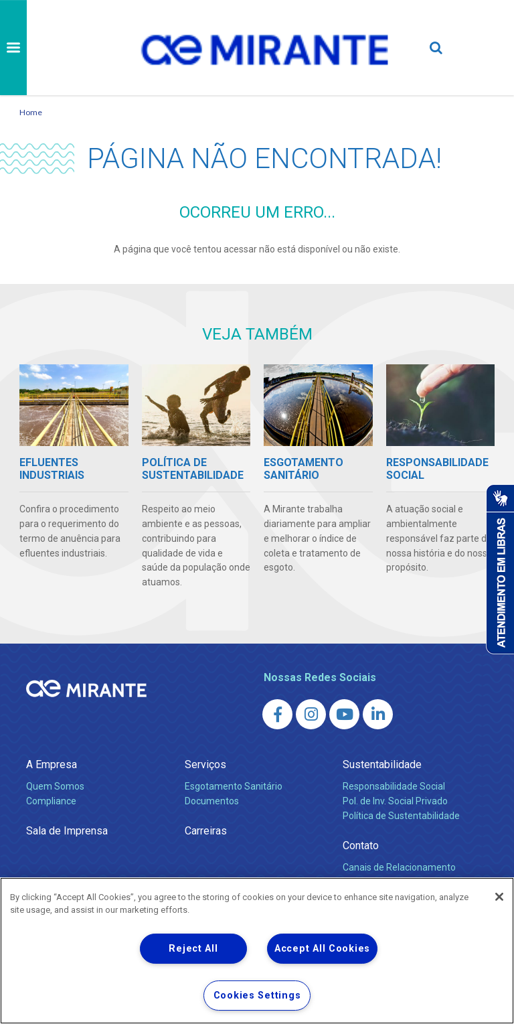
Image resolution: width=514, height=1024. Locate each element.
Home (30, 112)
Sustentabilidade (382, 764)
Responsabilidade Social (394, 786)
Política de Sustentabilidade (401, 815)
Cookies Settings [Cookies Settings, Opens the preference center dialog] (257, 995)
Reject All (193, 948)
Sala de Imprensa (67, 830)
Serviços (205, 764)
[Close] (499, 896)
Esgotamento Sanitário (233, 786)
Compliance (51, 801)
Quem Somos (55, 786)
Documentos (212, 801)
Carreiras (206, 830)
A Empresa (51, 764)
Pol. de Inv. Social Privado (395, 801)
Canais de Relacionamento (399, 867)
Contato (361, 845)
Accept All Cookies (322, 948)
